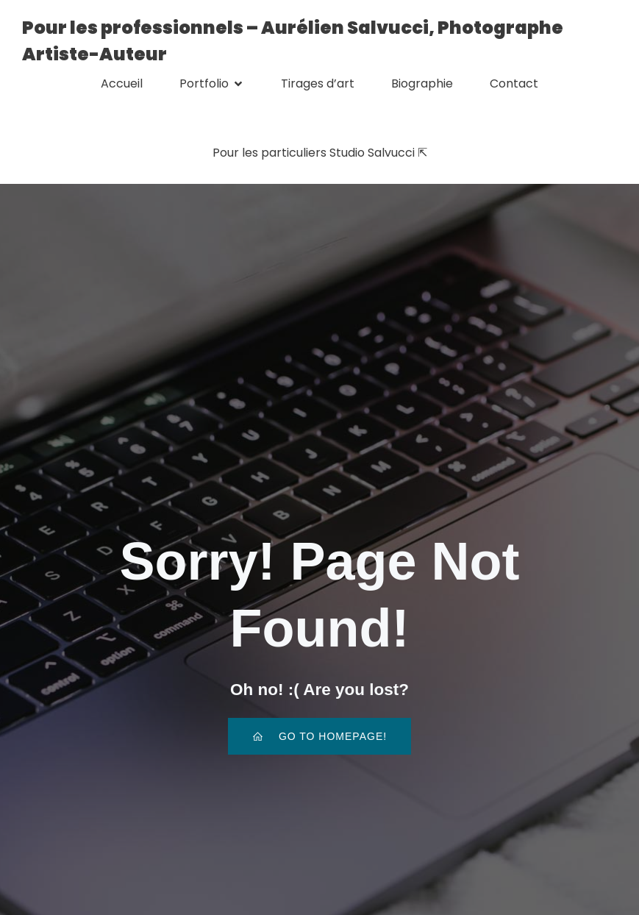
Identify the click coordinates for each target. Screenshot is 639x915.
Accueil (122, 83)
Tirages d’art (317, 83)
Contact (514, 83)
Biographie (422, 83)
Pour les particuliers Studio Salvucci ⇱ (320, 152)
